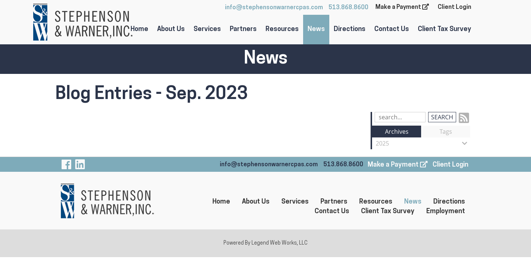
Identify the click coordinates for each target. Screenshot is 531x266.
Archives (397, 131)
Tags (446, 131)
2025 (423, 143)
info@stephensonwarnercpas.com (274, 8)
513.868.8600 (348, 8)
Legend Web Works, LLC (279, 243)
